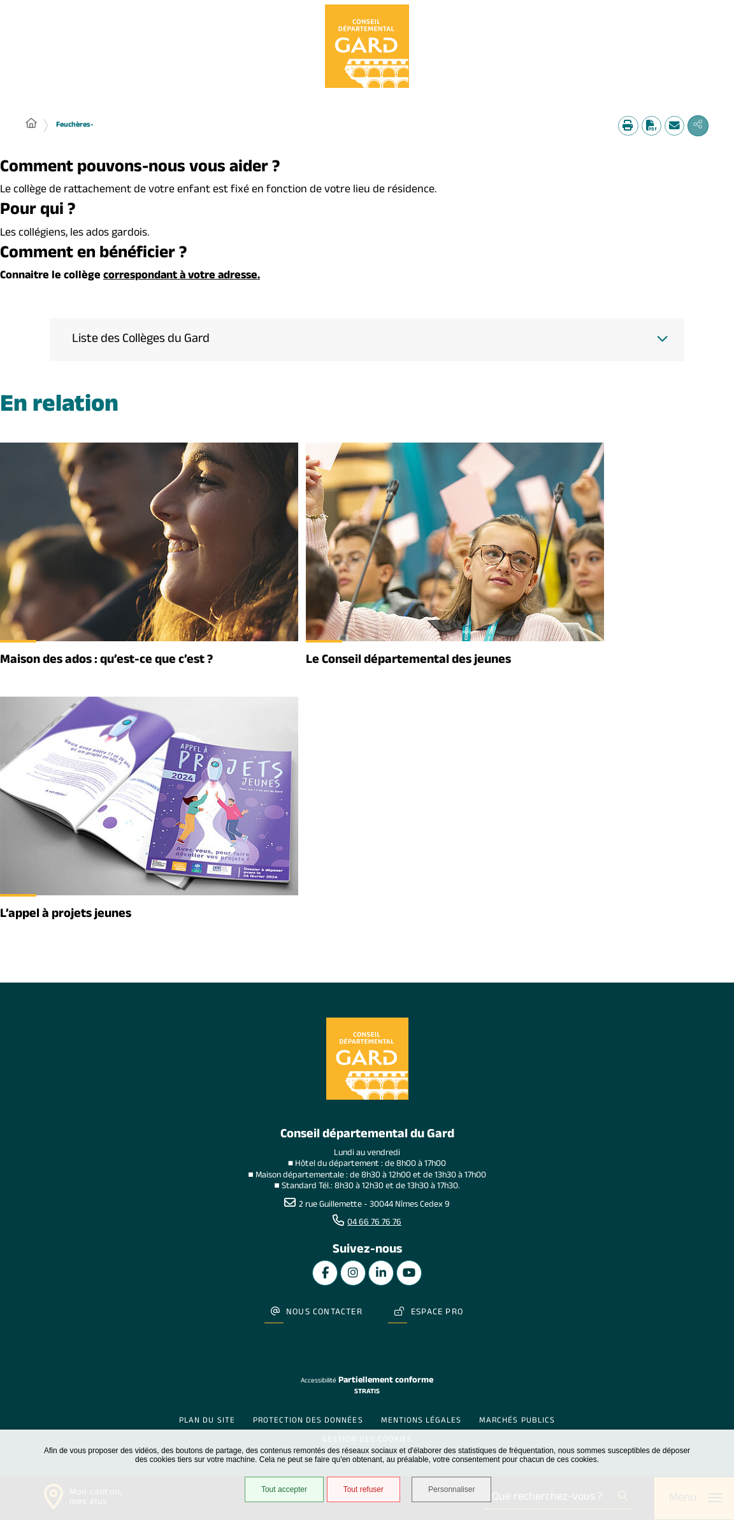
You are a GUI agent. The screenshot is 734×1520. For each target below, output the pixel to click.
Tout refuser (362, 1490)
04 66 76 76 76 (374, 1225)
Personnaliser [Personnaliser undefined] (454, 1490)
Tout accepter (282, 1490)
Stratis (367, 1383)
